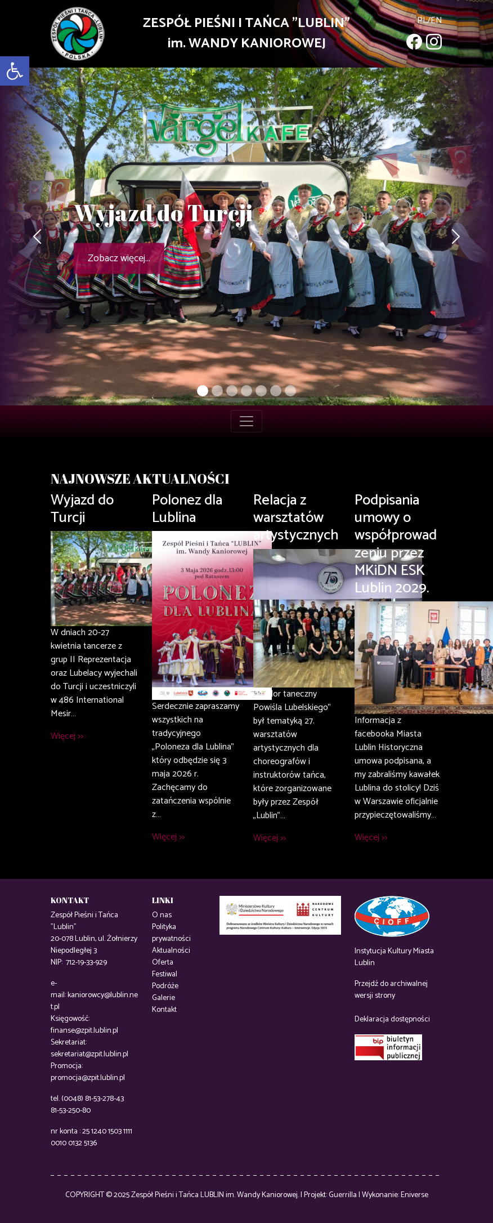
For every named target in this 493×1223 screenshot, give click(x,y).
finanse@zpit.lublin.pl (84, 1030)
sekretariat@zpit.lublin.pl (89, 1054)
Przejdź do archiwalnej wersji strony (391, 989)
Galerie (163, 998)
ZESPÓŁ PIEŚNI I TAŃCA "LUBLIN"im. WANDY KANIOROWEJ (246, 33)
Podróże (165, 986)
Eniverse (414, 1195)
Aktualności (171, 950)
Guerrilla (343, 1195)
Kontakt (164, 1009)
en (436, 20)
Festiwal (164, 974)
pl (422, 20)
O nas (162, 915)
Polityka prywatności (171, 933)
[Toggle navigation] (246, 421)
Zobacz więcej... (119, 258)
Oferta (162, 962)
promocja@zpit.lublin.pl (88, 1078)
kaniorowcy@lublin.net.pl (94, 1001)
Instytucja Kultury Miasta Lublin (394, 957)
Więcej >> (67, 736)
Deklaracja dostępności (392, 1019)
